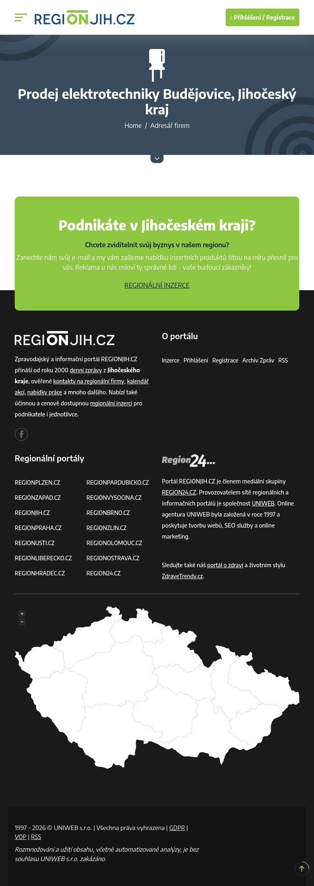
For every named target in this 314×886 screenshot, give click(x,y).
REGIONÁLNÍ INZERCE (157, 285)
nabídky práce (46, 392)
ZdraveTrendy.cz (183, 576)
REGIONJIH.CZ (33, 512)
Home (132, 125)
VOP (21, 836)
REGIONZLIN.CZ (107, 527)
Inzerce (171, 360)
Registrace (280, 17)
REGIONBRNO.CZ (109, 512)
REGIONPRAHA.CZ (39, 527)
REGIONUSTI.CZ (35, 542)
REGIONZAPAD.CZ (38, 497)
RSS (286, 360)
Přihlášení (196, 360)
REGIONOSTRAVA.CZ (114, 558)
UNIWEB (263, 503)
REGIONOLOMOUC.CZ (115, 542)
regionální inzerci (111, 403)
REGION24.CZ (104, 573)
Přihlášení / (247, 17)
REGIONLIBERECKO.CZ (44, 558)
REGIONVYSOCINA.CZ (115, 497)
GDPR (177, 827)
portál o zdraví (225, 565)
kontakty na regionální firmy (89, 381)
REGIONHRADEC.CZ (40, 573)
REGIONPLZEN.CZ (38, 482)
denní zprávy (86, 370)
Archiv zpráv (260, 360)
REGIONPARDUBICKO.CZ (119, 482)
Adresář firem (170, 125)
